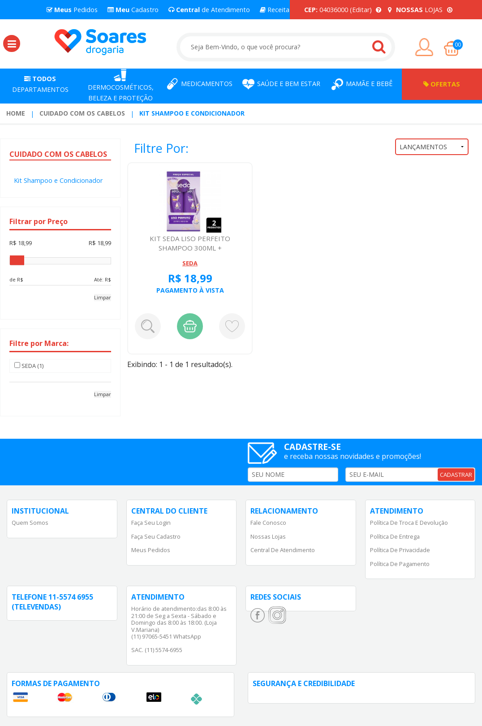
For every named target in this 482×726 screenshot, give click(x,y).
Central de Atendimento (282, 550)
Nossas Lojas (268, 536)
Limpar (102, 297)
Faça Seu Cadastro (156, 536)
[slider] (17, 260)
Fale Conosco (268, 523)
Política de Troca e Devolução (409, 523)
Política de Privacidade (400, 550)
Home (15, 113)
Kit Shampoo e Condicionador (192, 113)
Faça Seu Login (151, 523)
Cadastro (133, 9)
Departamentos (40, 84)
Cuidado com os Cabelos (82, 113)
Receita (274, 9)
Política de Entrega (395, 536)
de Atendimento (209, 9)
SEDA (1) (28, 366)
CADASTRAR (456, 475)
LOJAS (420, 9)
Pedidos (72, 9)
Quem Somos (30, 523)
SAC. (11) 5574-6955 (156, 650)
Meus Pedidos (150, 550)
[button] (12, 43)
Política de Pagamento (400, 564)
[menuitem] (15, 113)
